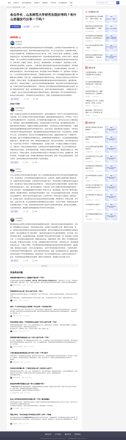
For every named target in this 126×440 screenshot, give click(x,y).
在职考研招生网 (16, 7)
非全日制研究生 (26, 3)
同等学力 (16, 3)
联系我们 (78, 434)
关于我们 (58, 434)
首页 (9, 3)
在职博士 (37, 3)
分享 (27, 26)
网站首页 (48, 434)
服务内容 (68, 434)
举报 (36, 27)
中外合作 (53, 3)
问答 (71, 3)
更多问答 (44, 266)
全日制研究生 (63, 3)
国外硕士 (45, 3)
